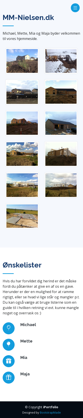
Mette (26, 341)
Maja (25, 374)
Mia (23, 357)
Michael (28, 324)
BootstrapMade (50, 412)
